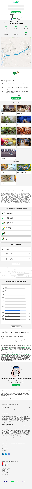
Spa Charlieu (20, 434)
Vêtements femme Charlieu (20, 431)
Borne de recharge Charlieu (9, 436)
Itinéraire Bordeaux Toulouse (6, 419)
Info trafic (3, 443)
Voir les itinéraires (16, 12)
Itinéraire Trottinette (5, 413)
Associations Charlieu (13, 430)
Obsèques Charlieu (14, 428)
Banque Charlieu (27, 431)
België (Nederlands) (5, 464)
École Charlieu (10, 435)
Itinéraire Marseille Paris (17, 417)
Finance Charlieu (15, 435)
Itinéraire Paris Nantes (26, 418)
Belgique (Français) (5, 463)
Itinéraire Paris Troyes (7, 422)
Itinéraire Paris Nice (19, 418)
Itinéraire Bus (22, 412)
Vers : (13, 9)
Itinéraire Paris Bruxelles (24, 420)
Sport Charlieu (7, 430)
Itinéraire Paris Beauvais (5, 421)
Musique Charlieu (15, 434)
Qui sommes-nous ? (5, 469)
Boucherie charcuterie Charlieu (19, 436)
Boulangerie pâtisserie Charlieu (7, 432)
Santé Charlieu (22, 429)
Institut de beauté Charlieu (9, 433)
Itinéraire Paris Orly (5, 418)
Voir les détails (16, 263)
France (3, 462)
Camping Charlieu (7, 429)
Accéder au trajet (16, 98)
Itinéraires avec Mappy (5, 416)
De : (15, 5)
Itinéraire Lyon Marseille (21, 421)
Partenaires (6, 472)
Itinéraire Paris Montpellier (23, 419)
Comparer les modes (16, 326)
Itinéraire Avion (27, 412)
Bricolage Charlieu (4, 435)
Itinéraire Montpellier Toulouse (6, 420)
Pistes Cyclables (8, 443)
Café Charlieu (25, 430)
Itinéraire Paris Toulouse (12, 418)
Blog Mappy (3, 471)
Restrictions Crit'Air (14, 443)
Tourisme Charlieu (26, 434)
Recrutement (4, 470)
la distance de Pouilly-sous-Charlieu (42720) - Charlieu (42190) (16, 343)
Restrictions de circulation (21, 443)
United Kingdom (5, 465)
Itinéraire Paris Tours (15, 419)
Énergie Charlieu (7, 440)
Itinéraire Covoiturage (7, 412)
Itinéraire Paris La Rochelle (16, 420)
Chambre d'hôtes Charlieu (15, 429)
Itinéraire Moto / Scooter (15, 412)
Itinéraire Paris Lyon (19, 416)
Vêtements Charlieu (22, 435)
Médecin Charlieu (20, 430)
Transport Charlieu (21, 428)
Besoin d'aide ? (5, 448)
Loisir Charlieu (15, 432)
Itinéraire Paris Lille (25, 417)
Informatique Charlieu (8, 434)
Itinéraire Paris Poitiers (13, 421)
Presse (3, 472)
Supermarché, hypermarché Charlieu (19, 433)
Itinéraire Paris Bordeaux (9, 417)
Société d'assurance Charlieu (6, 428)
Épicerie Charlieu (27, 436)
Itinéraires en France (12, 416)
